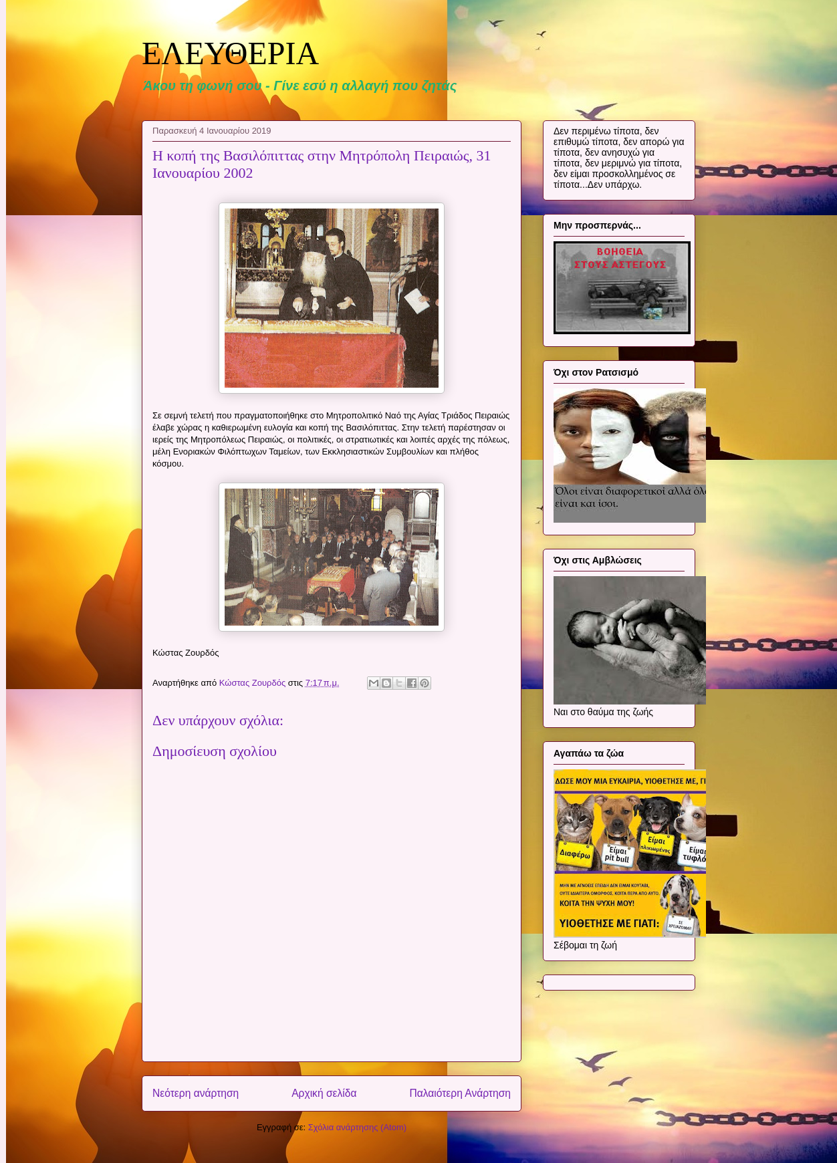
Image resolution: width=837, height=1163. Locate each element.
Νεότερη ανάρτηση (195, 1093)
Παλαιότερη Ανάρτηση (460, 1093)
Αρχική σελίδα (323, 1093)
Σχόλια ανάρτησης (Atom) (357, 1127)
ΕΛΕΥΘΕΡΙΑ (230, 53)
